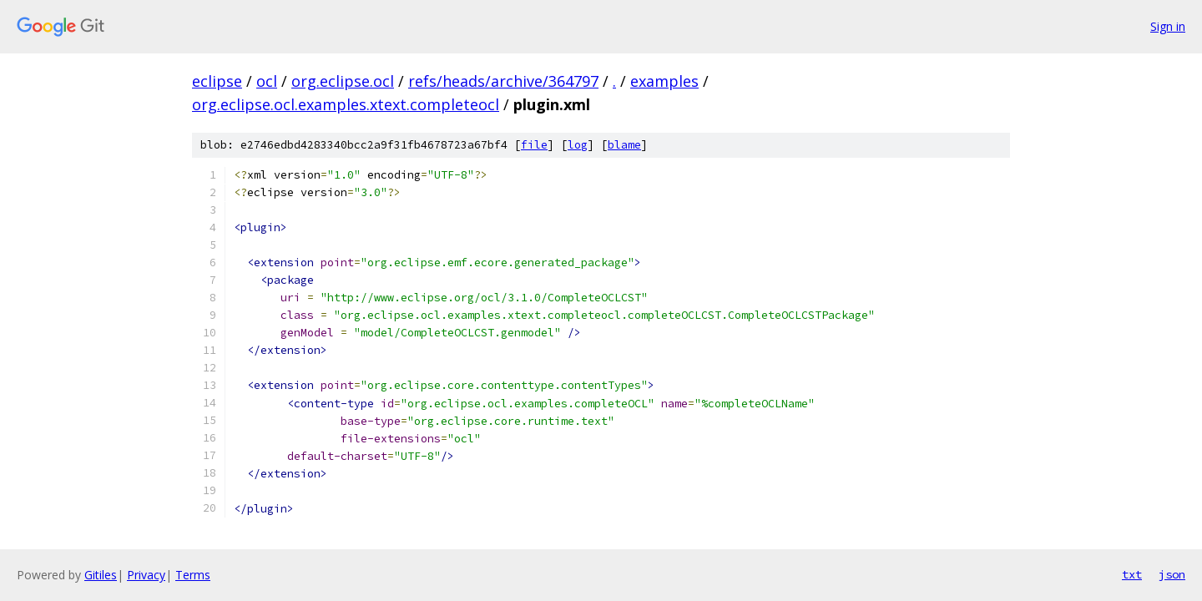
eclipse (217, 81)
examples (664, 81)
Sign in (1167, 26)
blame (624, 145)
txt (1132, 574)
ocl (266, 81)
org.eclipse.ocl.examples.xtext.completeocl (345, 104)
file (534, 145)
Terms (192, 575)
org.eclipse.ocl (342, 81)
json (1172, 574)
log (578, 145)
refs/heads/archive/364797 (503, 81)
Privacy (146, 575)
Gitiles (100, 575)
